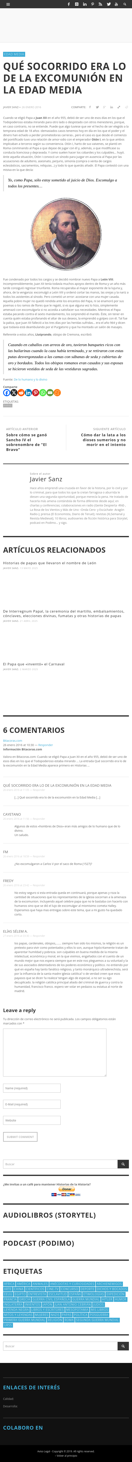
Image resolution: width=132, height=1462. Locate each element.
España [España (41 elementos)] (75, 1294)
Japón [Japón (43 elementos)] (47, 1304)
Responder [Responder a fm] (39, 856)
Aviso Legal (43, 1451)
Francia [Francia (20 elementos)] (10, 1299)
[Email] (50, 392)
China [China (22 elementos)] (19, 1289)
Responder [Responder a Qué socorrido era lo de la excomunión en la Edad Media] (39, 790)
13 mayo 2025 (29, 568)
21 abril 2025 (29, 620)
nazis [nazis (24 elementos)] (55, 1315)
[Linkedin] (28, 392)
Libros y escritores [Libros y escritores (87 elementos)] (47, 1310)
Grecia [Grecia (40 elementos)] (24, 1299)
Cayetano (12, 814)
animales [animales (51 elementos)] (40, 1284)
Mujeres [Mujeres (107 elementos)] (41, 1315)
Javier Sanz (10, 568)
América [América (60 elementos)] (23, 1284)
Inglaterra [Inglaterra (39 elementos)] (13, 1304)
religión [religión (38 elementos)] (55, 1320)
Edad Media (14, 54)
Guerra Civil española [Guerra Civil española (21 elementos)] (51, 1299)
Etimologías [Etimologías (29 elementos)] (93, 1294)
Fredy (8, 880)
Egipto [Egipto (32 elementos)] (20, 1294)
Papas (8, 405)
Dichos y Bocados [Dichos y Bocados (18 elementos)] (112, 1289)
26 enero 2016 (31, 107)
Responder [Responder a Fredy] (39, 885)
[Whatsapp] (42, 392)
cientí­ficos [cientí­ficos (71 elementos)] (35, 1289)
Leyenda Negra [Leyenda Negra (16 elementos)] (16, 1310)
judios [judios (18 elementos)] (98, 1304)
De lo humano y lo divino (30, 379)
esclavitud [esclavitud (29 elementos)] (57, 1294)
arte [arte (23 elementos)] (8, 1289)
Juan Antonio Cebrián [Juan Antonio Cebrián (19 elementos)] (73, 1304)
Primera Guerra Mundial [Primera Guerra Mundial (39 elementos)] (24, 1320)
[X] (14, 392)
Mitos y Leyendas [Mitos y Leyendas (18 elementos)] (18, 1315)
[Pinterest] (35, 392)
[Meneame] (57, 392)
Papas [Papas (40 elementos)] (67, 1315)
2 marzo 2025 (29, 669)
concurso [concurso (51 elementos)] (69, 1289)
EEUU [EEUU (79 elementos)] (8, 1294)
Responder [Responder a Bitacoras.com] (45, 745)
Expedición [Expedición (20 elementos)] (115, 1294)
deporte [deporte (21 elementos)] (87, 1289)
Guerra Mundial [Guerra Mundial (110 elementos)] (86, 1299)
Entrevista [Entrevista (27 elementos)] (37, 1294)
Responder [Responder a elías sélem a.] (39, 936)
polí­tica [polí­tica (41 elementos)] (81, 1315)
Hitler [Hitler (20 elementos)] (107, 1299)
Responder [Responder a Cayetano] (39, 819)
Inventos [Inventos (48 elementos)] (32, 1304)
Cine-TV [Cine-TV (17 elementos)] (53, 1289)
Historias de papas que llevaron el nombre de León (49, 563)
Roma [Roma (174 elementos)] (69, 1320)
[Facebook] (6, 392)
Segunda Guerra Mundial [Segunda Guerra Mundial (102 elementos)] (97, 1320)
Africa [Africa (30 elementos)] (9, 1284)
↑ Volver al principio (66, 1455)
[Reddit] (21, 392)
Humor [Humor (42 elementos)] (120, 1299)
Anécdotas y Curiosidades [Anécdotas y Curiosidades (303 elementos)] (72, 1284)
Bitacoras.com (12, 741)
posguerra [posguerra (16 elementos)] (99, 1315)
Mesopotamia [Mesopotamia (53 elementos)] (77, 1310)
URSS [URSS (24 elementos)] (8, 1325)
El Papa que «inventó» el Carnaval (34, 664)
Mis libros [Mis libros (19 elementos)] (99, 1310)
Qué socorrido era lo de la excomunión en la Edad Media (57, 785)
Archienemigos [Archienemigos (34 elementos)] (109, 1284)
